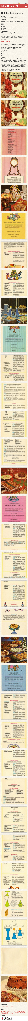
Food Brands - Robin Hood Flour (9, 1012)
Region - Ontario (8, 1013)
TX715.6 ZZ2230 (5, 41)
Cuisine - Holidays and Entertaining (16, 1011)
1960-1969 (4, 1011)
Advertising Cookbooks (7, 1006)
